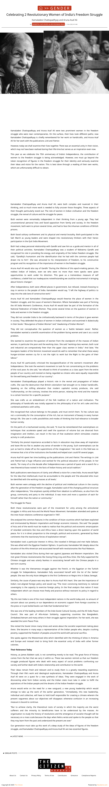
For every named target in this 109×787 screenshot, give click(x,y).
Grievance (74, 775)
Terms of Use (49, 775)
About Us (13, 775)
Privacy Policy (36, 775)
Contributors (62, 775)
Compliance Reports (89, 775)
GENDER (60, 8)
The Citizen (19, 785)
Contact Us (24, 775)
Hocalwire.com (102, 785)
